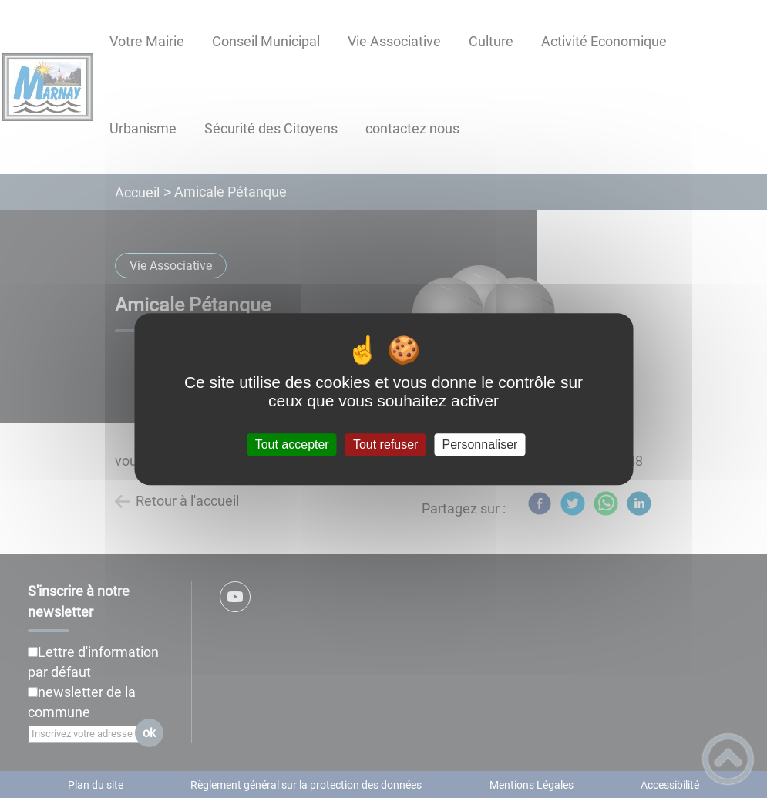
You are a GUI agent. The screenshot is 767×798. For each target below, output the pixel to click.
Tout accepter (292, 444)
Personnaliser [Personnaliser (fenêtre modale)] (480, 444)
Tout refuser (385, 444)
